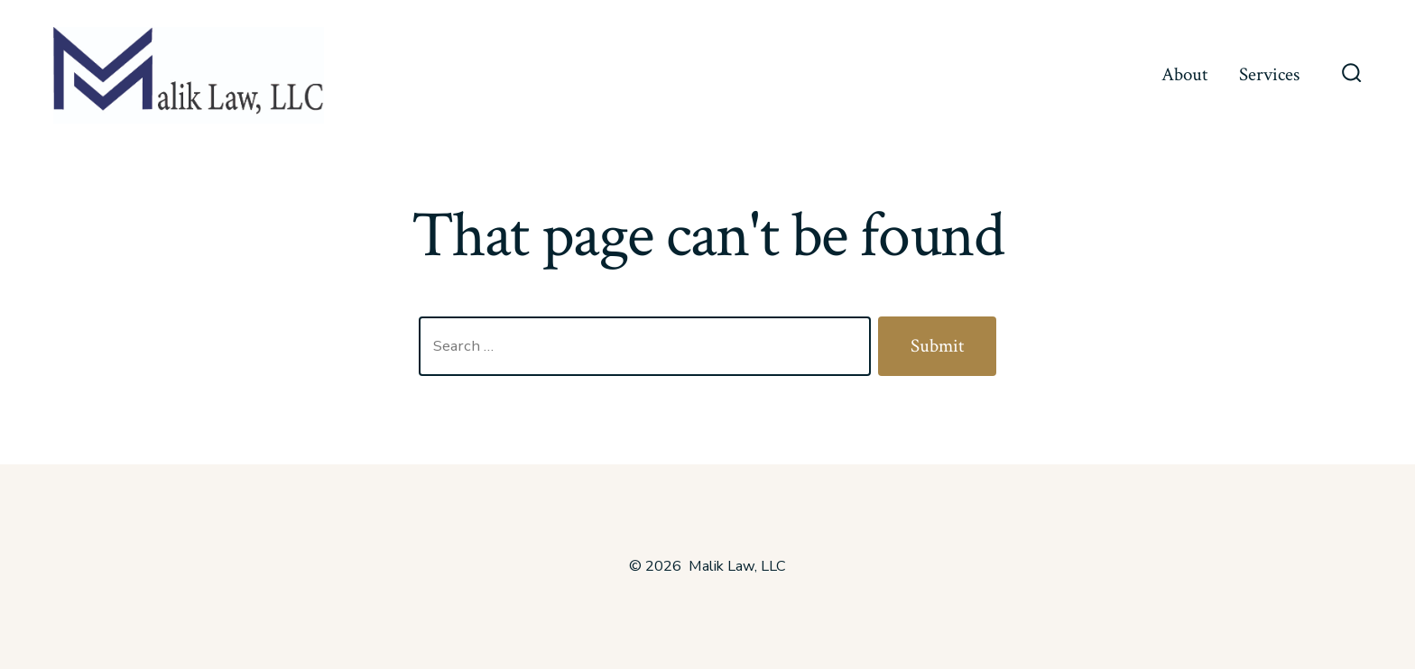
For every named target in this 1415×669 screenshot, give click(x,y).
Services (1269, 74)
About (1184, 74)
